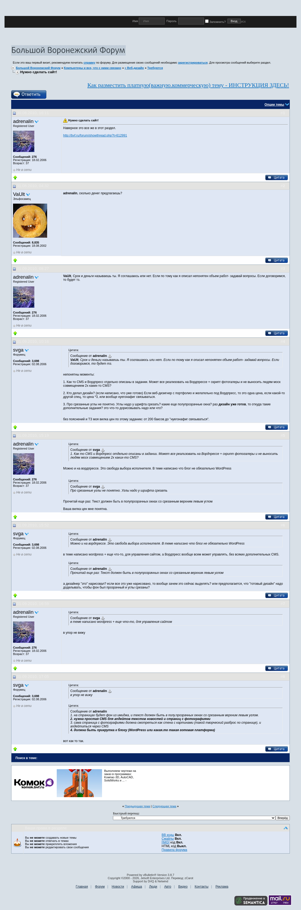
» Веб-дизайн (134, 67)
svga (18, 350)
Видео (183, 886)
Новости (118, 886)
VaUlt (19, 194)
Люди (153, 886)
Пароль (171, 21)
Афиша (136, 886)
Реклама (221, 886)
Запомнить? (216, 21)
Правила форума (174, 850)
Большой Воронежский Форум (38, 67)
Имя (135, 21)
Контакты (202, 886)
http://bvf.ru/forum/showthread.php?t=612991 (95, 135)
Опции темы (274, 104)
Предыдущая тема (137, 806)
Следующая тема (164, 806)
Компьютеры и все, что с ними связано (92, 67)
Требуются (155, 67)
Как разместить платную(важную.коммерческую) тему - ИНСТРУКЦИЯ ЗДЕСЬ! (188, 85)
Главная (82, 886)
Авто (167, 886)
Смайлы (168, 839)
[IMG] (165, 842)
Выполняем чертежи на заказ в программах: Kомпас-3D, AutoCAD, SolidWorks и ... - (120, 775)
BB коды (168, 835)
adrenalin (23, 121)
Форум (99, 886)
